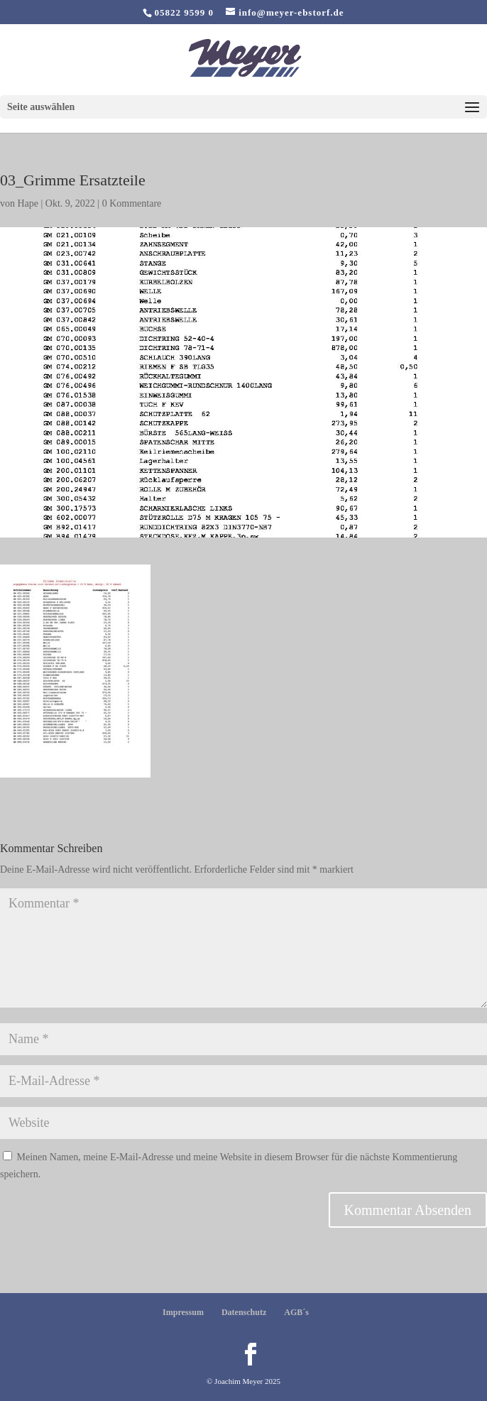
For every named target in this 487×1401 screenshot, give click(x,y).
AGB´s (296, 1312)
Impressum (183, 1312)
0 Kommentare (132, 203)
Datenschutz (243, 1312)
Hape (28, 203)
